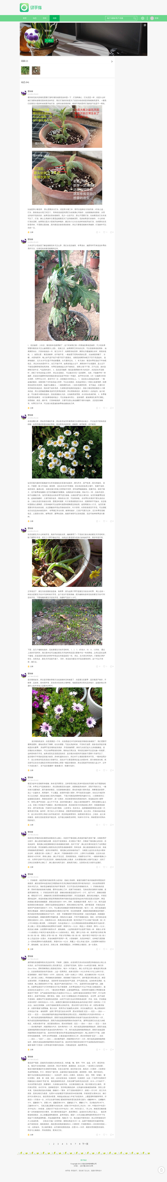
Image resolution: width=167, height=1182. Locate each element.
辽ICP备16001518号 (86, 1166)
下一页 (85, 1144)
